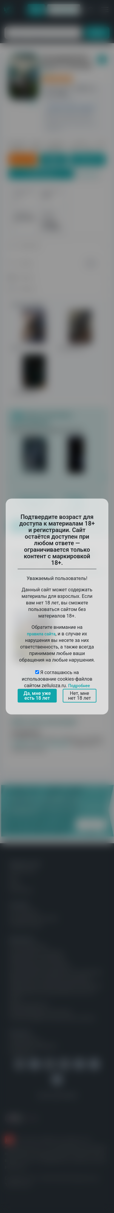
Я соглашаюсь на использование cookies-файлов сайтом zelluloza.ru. (57, 679)
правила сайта (41, 634)
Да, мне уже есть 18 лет (37, 695)
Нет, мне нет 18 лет (79, 695)
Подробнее (79, 685)
